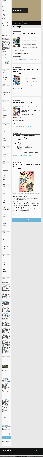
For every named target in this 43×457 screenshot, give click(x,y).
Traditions (4, 262)
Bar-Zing (7, 25)
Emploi (4, 149)
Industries (4, 186)
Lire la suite (4, 2)
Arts (3, 82)
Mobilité (4, 214)
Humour (4, 179)
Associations (5, 84)
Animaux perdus (5, 77)
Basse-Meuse (5, 89)
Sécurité (4, 244)
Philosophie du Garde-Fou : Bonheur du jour (6, 49)
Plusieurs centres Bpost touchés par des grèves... (5, 421)
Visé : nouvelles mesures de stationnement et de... (6, 349)
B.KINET (3, 314)
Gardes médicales (5, 170)
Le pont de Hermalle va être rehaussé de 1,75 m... (6, 309)
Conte (4, 126)
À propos (25, 23)
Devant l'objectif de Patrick (6, 45)
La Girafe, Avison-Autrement (6, 30)
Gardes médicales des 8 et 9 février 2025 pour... (6, 414)
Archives (19, 23)
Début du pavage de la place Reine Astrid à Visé (5, 323)
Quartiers (29, 155)
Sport (3, 253)
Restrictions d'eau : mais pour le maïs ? (5, 39)
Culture (4, 133)
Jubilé (4, 193)
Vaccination (4, 269)
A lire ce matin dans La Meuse (24, 33)
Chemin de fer (5, 101)
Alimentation (5, 75)
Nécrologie (4, 223)
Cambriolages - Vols (6, 97)
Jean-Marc (4, 328)
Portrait (4, 230)
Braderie (4, 94)
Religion (4, 237)
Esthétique (4, 159)
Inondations (4, 189)
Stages (4, 255)
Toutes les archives (5, 19)
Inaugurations (5, 182)
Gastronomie (5, 172)
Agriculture (4, 72)
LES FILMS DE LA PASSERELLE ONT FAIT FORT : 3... (5, 401)
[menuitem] (14, 23)
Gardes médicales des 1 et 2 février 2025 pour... (6, 427)
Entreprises (4, 154)
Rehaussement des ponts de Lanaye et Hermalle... (5, 288)
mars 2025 (3, 6)
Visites (4, 274)
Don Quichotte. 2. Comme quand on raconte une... (6, 47)
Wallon (4, 280)
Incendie (4, 184)
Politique (4, 228)
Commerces (4, 113)
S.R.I (3, 239)
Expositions (4, 161)
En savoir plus (35, 456)
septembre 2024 (4, 14)
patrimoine (4, 225)
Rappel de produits (5, 235)
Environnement (5, 156)
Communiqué (5, 115)
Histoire (4, 177)
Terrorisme (4, 257)
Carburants (4, 99)
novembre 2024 (4, 11)
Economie (4, 145)
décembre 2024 (4, 10)
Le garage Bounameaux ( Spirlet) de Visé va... (6, 296)
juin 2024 (3, 18)
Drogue (4, 143)
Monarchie (4, 216)
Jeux (3, 191)
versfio (3, 308)
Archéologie (4, 79)
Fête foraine (4, 166)
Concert (4, 117)
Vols (3, 276)
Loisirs (4, 207)
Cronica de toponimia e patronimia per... (5, 32)
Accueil (14, 23)
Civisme (4, 106)
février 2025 (4, 7)
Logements (4, 205)
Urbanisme (4, 267)
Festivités (25, 155)
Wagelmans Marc (5, 347)
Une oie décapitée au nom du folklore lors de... (6, 329)
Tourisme (4, 260)
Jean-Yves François (5, 286)
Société (4, 248)
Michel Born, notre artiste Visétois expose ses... (5, 391)
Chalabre (7, 51)
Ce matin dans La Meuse (22, 102)
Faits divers (4, 163)
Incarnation (8, 27)
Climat (4, 108)
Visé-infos (17, 10)
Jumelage (4, 195)
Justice (35, 59)
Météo (4, 212)
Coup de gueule (5, 129)
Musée (4, 218)
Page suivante (37, 219)
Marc (3, 341)
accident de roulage (5, 68)
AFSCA (4, 70)
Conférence (4, 120)
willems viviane (5, 302)
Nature (4, 221)
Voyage (4, 278)
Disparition (4, 136)
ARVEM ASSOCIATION (6, 42)
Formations (4, 168)
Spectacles (4, 251)
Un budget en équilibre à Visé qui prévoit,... (5, 407)
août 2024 (3, 15)
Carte (3, 355)
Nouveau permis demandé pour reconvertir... (5, 374)
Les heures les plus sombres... (5, 27)
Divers (4, 138)
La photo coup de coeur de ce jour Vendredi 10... (6, 44)
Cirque (4, 104)
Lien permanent (15, 59)
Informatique (5, 188)
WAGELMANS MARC (5, 294)
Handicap (4, 175)
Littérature (4, 202)
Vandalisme (4, 271)
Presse (4, 232)
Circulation (4, 103)
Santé (3, 241)
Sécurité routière (5, 246)
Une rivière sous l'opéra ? (5, 41)
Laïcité (4, 200)
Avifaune (4, 86)
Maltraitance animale (6, 209)
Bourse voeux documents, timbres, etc (6, 92)
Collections (4, 110)
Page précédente (16, 219)
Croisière (4, 131)
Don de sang (4, 140)
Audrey (3, 322)
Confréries (4, 122)
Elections (4, 147)
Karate (4, 198)
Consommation (5, 124)
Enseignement (5, 152)
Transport (4, 264)
